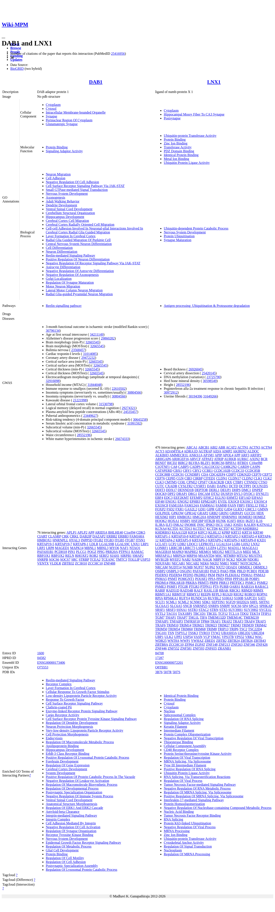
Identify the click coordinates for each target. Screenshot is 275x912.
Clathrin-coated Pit (59, 707)
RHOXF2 (81, 555)
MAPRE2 (191, 552)
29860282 (108, 338)
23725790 (213, 377)
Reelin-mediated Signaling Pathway (70, 255)
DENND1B (186, 490)
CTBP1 (238, 482)
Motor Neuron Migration (63, 286)
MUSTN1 (255, 555)
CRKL (74, 536)
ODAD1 (231, 567)
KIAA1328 (179, 532)
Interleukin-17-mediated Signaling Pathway (194, 800)
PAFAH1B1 (45, 552)
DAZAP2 (98, 536)
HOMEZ (259, 517)
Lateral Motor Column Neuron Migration (74, 290)
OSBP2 (160, 571)
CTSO (262, 482)
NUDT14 (175, 567)
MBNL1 (90, 548)
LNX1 (214, 82)
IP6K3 (210, 525)
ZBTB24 (234, 641)
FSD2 (170, 509)
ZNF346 (249, 644)
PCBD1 (252, 571)
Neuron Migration (58, 174)
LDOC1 (192, 544)
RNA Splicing (173, 819)
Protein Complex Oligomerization (187, 734)
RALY (198, 590)
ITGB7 (130, 540)
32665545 (92, 342)
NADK (197, 559)
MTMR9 (229, 555)
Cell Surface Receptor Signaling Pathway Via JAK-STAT (85, 186)
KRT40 (258, 532)
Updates (16, 59)
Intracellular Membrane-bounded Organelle (76, 112)
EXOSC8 (161, 505)
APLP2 (82, 532)
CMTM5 (171, 482)
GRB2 (213, 513)
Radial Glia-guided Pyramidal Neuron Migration (79, 294)
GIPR (210, 509)
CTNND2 (251, 482)
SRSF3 (171, 610)
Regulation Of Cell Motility (65, 858)
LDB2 (181, 544)
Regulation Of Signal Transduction (188, 846)
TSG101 (161, 633)
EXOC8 (233, 501)
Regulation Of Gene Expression (68, 765)
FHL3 (263, 505)
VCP (206, 637)
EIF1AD (245, 497)
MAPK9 (177, 552)
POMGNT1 (186, 579)
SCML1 (171, 602)
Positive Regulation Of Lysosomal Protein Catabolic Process (87, 757)
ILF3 (169, 525)
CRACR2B (216, 482)
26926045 (195, 369)
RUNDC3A (199, 598)
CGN (180, 478)
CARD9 (243, 467)
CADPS (195, 467)
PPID (220, 579)
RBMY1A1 (163, 594)
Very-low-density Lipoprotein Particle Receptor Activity (84, 730)
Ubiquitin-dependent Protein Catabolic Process (196, 228)
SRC (74, 559)
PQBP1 (254, 579)
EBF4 (159, 497)
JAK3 (228, 525)
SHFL (254, 602)
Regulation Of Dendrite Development (72, 723)
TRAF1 (215, 621)
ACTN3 (254, 447)
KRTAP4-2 (167, 540)
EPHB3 (195, 501)
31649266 (210, 396)
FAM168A (137, 536)
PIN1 (71, 552)
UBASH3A (229, 633)
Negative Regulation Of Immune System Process (79, 796)
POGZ (91, 552)
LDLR (93, 544)
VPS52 (239, 637)
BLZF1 (205, 463)
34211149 (96, 334)
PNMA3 (259, 575)
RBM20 (246, 590)
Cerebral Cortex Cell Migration (67, 220)
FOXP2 (160, 509)
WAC (259, 637)
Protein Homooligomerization (184, 804)
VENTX (43, 563)
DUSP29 (227, 494)
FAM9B (221, 505)
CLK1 (258, 478)
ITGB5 (119, 540)
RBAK (223, 590)
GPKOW (177, 513)
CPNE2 (191, 482)
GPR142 (190, 513)
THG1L (193, 617)
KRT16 (247, 532)
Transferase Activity (178, 147)
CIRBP (198, 478)
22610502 (118, 388)
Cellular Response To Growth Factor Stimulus (77, 692)
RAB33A (247, 586)
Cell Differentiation (59, 248)
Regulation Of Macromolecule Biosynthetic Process (81, 784)
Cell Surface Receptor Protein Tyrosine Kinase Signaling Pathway (91, 719)
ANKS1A (195, 455)
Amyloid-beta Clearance (62, 811)
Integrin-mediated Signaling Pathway (71, 815)
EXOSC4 (260, 501)
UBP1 (159, 637)
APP (91, 532)
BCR (264, 459)
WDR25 (161, 641)
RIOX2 (239, 594)
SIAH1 (114, 555)
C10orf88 (255, 463)
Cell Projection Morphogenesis (67, 734)
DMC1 (246, 490)
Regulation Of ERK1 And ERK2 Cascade (74, 808)
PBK (232, 571)
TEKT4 (254, 613)
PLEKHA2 (232, 575)
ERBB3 (123, 536)
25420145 (208, 373)
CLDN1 (221, 478)
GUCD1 (249, 513)
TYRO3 (204, 633)
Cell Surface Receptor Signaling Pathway (74, 703)
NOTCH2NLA (250, 563)
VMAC (216, 637)
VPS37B (228, 637)
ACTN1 (242, 447)
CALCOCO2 (211, 467)
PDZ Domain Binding (179, 151)
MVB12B (162, 559)
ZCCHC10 (95, 563)
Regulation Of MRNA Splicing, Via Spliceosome (197, 792)
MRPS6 (191, 555)
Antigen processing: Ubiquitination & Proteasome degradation (207, 306)
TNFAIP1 (162, 621)
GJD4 (228, 509)
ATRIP (218, 459)
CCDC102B (222, 470)
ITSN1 (140, 540)
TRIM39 (248, 625)
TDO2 (244, 613)
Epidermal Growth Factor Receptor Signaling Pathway (83, 842)
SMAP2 (138, 555)
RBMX (258, 590)
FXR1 (179, 509)
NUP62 (210, 567)
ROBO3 (250, 594)
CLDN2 (247, 478)
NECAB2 (192, 563)
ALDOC (253, 451)
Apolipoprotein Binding (62, 746)
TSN (171, 633)
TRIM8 (211, 629)
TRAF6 (160, 625)
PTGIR (183, 586)
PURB (224, 586)
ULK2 (168, 637)
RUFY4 (184, 598)
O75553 (42, 667)
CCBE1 (207, 470)
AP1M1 (208, 455)
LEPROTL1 (207, 544)
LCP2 (172, 544)
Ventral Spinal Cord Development (69, 209)
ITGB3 (109, 540)
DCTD (233, 486)
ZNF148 (212, 644)
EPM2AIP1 (209, 501)
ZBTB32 (68, 563)
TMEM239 (251, 617)
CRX (228, 482)
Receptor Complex (59, 684)
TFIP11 (266, 613)
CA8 (174, 467)
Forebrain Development (62, 761)
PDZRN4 (175, 575)
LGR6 (236, 544)
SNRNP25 (200, 606)
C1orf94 (129, 532)
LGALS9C (122, 544)
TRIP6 (233, 629)
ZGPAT (200, 644)
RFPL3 (217, 594)
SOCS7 (65, 559)
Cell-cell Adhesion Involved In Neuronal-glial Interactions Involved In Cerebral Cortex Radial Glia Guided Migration (94, 230)
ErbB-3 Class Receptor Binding (67, 753)
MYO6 (114, 548)
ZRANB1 (224, 648)
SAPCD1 (250, 598)
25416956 (118, 53)
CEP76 (160, 478)
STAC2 (204, 610)
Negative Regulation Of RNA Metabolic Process (197, 788)
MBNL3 (102, 548)
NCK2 (230, 559)
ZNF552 (173, 648)
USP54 (188, 637)
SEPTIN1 (218, 602)
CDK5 (140, 532)
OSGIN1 (186, 571)
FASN (232, 505)
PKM (211, 575)
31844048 (94, 385)
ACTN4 (266, 447)
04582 (41, 658)
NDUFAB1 (163, 563)
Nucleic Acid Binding (179, 811)
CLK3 (159, 482)
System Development (60, 773)
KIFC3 (202, 532)
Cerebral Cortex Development (66, 769)
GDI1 (202, 509)
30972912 (170, 392)
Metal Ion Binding (176, 159)
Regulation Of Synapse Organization (71, 831)
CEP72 (267, 474)
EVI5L (222, 501)
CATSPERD (163, 470)
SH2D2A (242, 602)
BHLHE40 (115, 532)
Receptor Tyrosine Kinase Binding (69, 835)
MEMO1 (205, 552)
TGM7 (160, 617)
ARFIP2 (255, 455)
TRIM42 (261, 625)
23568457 (78, 350)
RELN (69, 555)
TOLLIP (133, 559)
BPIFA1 (231, 463)
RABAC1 (261, 586)
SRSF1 (160, 610)
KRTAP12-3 (197, 536)
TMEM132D (217, 617)
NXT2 (220, 567)
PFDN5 (188, 575)
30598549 (210, 381)
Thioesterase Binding (178, 742)
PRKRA (191, 583)
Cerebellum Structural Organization (70, 213)
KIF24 (192, 532)
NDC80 (241, 559)
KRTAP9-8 (248, 540)
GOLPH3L (162, 513)
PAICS (214, 571)
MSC (219, 555)
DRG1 (192, 494)
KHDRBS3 (163, 532)
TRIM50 (161, 629)
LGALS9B (106, 544)
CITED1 (209, 478)
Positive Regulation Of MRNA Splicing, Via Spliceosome (203, 796)
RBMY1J (193, 594)
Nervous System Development (67, 193)
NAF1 (124, 548)
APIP (218, 455)
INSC (201, 525)
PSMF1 (172, 586)
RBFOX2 (57, 555)
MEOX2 (218, 552)
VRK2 (249, 637)
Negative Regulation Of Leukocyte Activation (77, 781)
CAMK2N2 (229, 467)
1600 (40, 653)
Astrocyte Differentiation (63, 267)
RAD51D (172, 590)
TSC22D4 (255, 629)
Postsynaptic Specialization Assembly (72, 866)
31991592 (134, 423)
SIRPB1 (125, 555)
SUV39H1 (235, 610)
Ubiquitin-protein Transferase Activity (190, 135)
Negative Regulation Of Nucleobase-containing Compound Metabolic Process (217, 808)
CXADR (171, 486)
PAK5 (224, 571)
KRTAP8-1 (81, 544)
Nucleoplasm (173, 850)
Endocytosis (54, 738)
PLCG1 (81, 552)
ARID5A (101, 532)
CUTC (159, 486)
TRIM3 (236, 625)
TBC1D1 (199, 613)
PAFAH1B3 (201, 571)
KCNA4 (161, 528)
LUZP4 (211, 548)
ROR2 (93, 555)
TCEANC (108, 559)
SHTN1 (264, 602)
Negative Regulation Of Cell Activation (73, 827)
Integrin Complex (58, 819)
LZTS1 (222, 548)
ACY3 (159, 451)
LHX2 (245, 544)
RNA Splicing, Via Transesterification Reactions (197, 777)
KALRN (250, 525)
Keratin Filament (175, 726)
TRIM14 (185, 625)
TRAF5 (260, 621)
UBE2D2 (244, 633)
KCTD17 (199, 528)
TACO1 (171, 613)
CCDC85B (252, 470)
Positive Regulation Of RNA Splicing (189, 769)
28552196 (84, 435)
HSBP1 (185, 521)
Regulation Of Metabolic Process (69, 846)
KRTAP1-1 (163, 536)
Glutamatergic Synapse (62, 124)
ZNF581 (186, 648)
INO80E (190, 525)
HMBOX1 (44, 540)
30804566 (134, 392)
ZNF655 (211, 648)
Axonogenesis (55, 197)
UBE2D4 (257, 633)
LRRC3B (175, 548)
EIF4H (160, 501)
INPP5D (86, 540)
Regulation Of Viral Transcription (187, 757)
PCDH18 (60, 552)
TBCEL (211, 613)
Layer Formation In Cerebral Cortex (71, 236)
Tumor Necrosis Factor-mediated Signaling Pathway (200, 784)
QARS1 (234, 586)
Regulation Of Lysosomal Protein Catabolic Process (81, 869)
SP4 (245, 606)
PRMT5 (203, 583)
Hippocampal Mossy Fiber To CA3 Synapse (194, 114)
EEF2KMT (181, 497)
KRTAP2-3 (233, 536)
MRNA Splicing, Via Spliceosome (187, 761)
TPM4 (205, 621)
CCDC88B (162, 474)
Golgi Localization (59, 278)
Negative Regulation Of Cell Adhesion (72, 182)
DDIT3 (160, 490)
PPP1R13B (240, 579)
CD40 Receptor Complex (181, 750)
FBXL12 (252, 505)
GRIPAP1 (236, 513)
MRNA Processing (176, 831)
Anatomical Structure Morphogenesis (71, 804)
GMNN (263, 509)
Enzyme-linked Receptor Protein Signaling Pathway (82, 711)
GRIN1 (224, 513)
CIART (42, 536)
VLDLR (55, 563)
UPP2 (178, 637)
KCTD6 (212, 528)
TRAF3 (238, 621)
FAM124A (191, 505)
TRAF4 (249, 621)
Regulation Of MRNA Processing (187, 854)
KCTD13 (185, 528)
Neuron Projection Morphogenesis (69, 726)
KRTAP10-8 (180, 536)
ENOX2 (183, 501)
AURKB (230, 459)
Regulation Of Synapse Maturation (70, 282)
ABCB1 (203, 447)
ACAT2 (231, 447)
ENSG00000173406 (51, 662)
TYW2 (215, 633)
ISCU (219, 525)
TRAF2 (227, 621)
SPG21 (253, 606)
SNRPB (42, 559)
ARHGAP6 (163, 459)
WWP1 (185, 641)
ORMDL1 (245, 567)
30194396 (195, 396)
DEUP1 (225, 490)
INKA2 (178, 525)
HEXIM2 (161, 517)
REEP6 (206, 594)
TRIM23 (211, 625)
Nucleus (169, 711)
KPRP (226, 532)
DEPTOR (201, 490)
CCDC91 (177, 474)
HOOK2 (161, 521)
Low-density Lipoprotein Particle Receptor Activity (81, 695)
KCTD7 (224, 528)
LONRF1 (161, 548)
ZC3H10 (81, 563)
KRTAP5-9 (183, 540)
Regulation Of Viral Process (183, 781)
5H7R (167, 672)
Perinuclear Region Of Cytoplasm (69, 120)
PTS (216, 586)
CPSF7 (203, 482)
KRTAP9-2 (216, 540)
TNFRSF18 (192, 621)
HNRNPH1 (229, 517)
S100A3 (227, 598)
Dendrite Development (61, 205)
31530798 (106, 404)
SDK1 (206, 602)
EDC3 (168, 497)
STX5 (223, 610)
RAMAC (137, 552)
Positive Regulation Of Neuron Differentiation (78, 259)
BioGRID (17, 68)
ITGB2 (98, 540)
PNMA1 (247, 575)
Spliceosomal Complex (180, 715)
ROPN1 (262, 594)
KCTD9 (236, 528)
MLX (256, 552)
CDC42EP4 (217, 474)
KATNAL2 (264, 525)
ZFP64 (189, 644)
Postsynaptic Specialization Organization (74, 792)
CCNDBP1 (192, 474)
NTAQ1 (134, 548)
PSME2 (262, 583)
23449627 (90, 415)
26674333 (122, 439)
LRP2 (41, 548)
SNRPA (213, 606)
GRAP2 (202, 513)
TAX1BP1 (185, 613)
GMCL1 (251, 509)
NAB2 (186, 559)
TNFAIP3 (176, 621)
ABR (221, 447)
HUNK (221, 521)
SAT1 (262, 598)
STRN (214, 610)
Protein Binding (57, 147)
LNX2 (255, 544)
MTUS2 (242, 555)
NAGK (207, 559)
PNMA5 (161, 579)
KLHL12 (214, 532)
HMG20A (199, 517)
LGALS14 (223, 544)
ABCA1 (191, 447)
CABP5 (183, 467)
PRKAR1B (177, 583)
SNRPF (225, 606)
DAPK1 (222, 486)
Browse (15, 48)
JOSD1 (238, 525)
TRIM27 (224, 625)
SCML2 (183, 602)
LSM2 (200, 548)
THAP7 (182, 617)
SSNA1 (181, 610)
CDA (204, 474)
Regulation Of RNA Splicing (183, 719)
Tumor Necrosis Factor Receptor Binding (192, 815)
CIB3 (188, 478)
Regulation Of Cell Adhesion (66, 862)
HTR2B (209, 521)
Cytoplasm (53, 105)
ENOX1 (171, 501)
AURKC (243, 459)
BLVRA (194, 463)
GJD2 (219, 509)
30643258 (140, 419)
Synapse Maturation (177, 240)
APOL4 (228, 455)
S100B (238, 598)
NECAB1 (178, 563)
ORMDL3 (260, 567)
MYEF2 (175, 559)
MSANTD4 (206, 555)
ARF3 (245, 455)
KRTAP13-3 (216, 536)
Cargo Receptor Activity (62, 715)
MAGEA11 (250, 548)
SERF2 (104, 555)
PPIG (101, 552)
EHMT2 (232, 497)
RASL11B (211, 590)
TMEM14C (235, 617)
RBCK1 (235, 590)
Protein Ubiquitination (179, 236)
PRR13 (224, 583)
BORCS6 (217, 463)
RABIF (160, 590)
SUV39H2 (251, 610)
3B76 (159, 672)
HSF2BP (197, 521)
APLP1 (71, 532)
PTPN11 (124, 552)
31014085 (90, 354)
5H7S (176, 672)
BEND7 (160, 463)
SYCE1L (265, 610)
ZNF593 (198, 648)
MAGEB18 (163, 552)
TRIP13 (223, 629)
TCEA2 (95, 559)
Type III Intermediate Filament (185, 765)
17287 (159, 658)
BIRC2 (183, 463)
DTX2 (215, 494)
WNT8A (173, 641)
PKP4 (220, 575)
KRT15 (236, 532)
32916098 (53, 381)
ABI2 (214, 447)
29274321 (129, 408)
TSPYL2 (181, 633)
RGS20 (228, 594)
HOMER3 (245, 517)
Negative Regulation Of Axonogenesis (72, 275)
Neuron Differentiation (61, 251)
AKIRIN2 (239, 451)
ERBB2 (111, 536)
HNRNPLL (60, 540)
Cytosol (51, 108)
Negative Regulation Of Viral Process (189, 827)
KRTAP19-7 (63, 544)
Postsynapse (172, 118)
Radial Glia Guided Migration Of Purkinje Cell (78, 240)
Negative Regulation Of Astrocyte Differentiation (80, 271)
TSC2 (243, 629)
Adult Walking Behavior (62, 201)
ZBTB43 (260, 641)
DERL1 (214, 490)
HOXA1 (173, 521)
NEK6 (204, 563)
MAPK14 (76, 548)
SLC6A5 (176, 606)
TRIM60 (187, 629)
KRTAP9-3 (232, 540)
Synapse (51, 116)
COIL (182, 482)
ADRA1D (191, 451)
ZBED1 (210, 641)
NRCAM (161, 567)
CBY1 (187, 470)
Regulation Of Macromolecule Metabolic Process (80, 742)
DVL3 (238, 494)
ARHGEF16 (180, 459)
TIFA (203, 617)
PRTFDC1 (237, 583)
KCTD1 (173, 528)
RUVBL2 (214, 598)
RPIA (159, 598)
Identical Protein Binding (181, 155)
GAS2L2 (191, 509)
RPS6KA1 (171, 598)
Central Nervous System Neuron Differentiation (79, 244)
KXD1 (261, 540)
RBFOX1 (43, 555)
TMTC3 (121, 559)
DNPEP (257, 490)
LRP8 (50, 548)
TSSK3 (193, 633)
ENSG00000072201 (169, 662)
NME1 (224, 563)
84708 (159, 653)
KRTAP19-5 (45, 544)
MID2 (247, 552)
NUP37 (199, 567)
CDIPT (231, 474)
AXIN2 (254, 459)
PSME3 (160, 586)
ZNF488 (109, 563)
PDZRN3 (161, 575)
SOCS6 (54, 559)
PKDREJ (200, 575)
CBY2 (196, 470)
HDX (260, 513)
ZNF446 (161, 648)
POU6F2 (201, 579)
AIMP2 (227, 451)
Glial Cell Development (62, 850)
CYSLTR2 (185, 486)
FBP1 (241, 505)
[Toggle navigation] (3, 38)
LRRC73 (189, 548)
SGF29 (230, 602)
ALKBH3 (162, 455)
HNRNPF (214, 517)
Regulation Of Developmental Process (72, 788)
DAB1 (95, 82)
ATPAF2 (207, 459)
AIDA (217, 451)
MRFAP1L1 (163, 555)
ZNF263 (237, 644)
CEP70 (256, 474)
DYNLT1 (262, 494)
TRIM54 (174, 629)
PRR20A (111, 552)
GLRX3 (238, 509)
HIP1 (172, 517)
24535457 (130, 412)
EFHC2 (208, 497)
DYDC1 (249, 494)
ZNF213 (224, 644)
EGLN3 (220, 497)
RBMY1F (179, 594)
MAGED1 (62, 548)
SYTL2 (160, 613)
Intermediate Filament (179, 730)
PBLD (241, 571)
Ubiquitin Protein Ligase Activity (187, 162)
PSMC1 (250, 583)
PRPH (214, 583)
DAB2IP (86, 536)
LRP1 (145, 544)
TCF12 (223, 613)
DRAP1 (181, 494)
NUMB (187, 567)
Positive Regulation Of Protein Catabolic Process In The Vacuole (90, 777)
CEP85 (170, 478)
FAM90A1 (207, 505)
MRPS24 (179, 555)
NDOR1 (253, 559)
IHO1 (241, 521)
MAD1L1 (234, 548)
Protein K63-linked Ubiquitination (187, 823)
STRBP (84, 559)
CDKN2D (244, 474)
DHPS (236, 490)
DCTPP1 (245, 486)
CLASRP (54, 536)
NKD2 (214, 563)
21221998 (80, 400)
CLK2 (267, 478)
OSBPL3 (172, 571)
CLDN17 (234, 478)
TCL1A (234, 613)
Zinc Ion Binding (175, 143)
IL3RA (160, 525)
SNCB (187, 606)
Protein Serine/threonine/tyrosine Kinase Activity (198, 753)
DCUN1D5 (260, 486)
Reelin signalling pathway (64, 306)
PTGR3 (194, 586)
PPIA (211, 579)
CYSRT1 (200, 486)
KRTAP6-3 (199, 540)
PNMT (172, 579)
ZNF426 (262, 644)
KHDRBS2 (250, 528)
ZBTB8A (161, 644)
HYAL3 (74, 540)
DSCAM (204, 494)
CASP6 (255, 467)
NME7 (234, 563)
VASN (198, 637)
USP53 (145, 559)
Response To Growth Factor (65, 699)
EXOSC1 (246, 501)
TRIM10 (173, 625)
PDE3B (263, 571)
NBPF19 (219, 559)
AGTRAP (205, 451)
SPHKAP (265, 606)
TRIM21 (198, 625)
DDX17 (171, 490)
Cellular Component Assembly (185, 746)
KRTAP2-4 (249, 536)
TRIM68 (200, 629)
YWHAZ (197, 641)
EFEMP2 (196, 497)
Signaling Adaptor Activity (64, 151)
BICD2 (172, 463)
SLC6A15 (162, 606)
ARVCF (195, 459)
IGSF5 (231, 521)
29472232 (88, 357)
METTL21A (233, 552)
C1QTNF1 (162, 467)
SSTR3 (193, 610)
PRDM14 (161, 583)
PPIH (228, 579)
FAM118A (176, 505)
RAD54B (186, 590)
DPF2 (171, 494)
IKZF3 (250, 521)
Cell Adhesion (55, 178)
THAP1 (170, 617)
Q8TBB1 (161, 667)
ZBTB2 (221, 641)
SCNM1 (195, 602)
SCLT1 (160, 602)
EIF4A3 (257, 497)
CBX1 (177, 470)
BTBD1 (242, 463)
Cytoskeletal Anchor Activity (184, 842)
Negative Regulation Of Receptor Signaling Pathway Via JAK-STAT (93, 263)
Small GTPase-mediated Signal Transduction (77, 190)
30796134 (53, 330)
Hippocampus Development (65, 217)
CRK (65, 536)
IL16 (259, 521)
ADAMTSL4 (174, 451)
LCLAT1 (161, 544)
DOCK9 (161, 494)
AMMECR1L (178, 455)
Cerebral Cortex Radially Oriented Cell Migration (80, 224)
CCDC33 (237, 470)
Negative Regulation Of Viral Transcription (193, 738)
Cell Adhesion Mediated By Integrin (71, 823)
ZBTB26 (247, 641)
